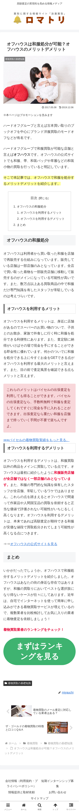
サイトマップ (39, 798)
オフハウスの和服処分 (31, 206)
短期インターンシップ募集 (57, 783)
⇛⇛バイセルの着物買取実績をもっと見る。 (36, 440)
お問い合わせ (57, 792)
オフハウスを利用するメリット (41, 212)
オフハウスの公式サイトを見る (33, 544)
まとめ (21, 224)
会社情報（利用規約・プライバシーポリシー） (21, 783)
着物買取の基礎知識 (18, 683)
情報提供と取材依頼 (21, 792)
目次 (34, 198)
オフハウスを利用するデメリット (42, 218)
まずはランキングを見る (39, 651)
